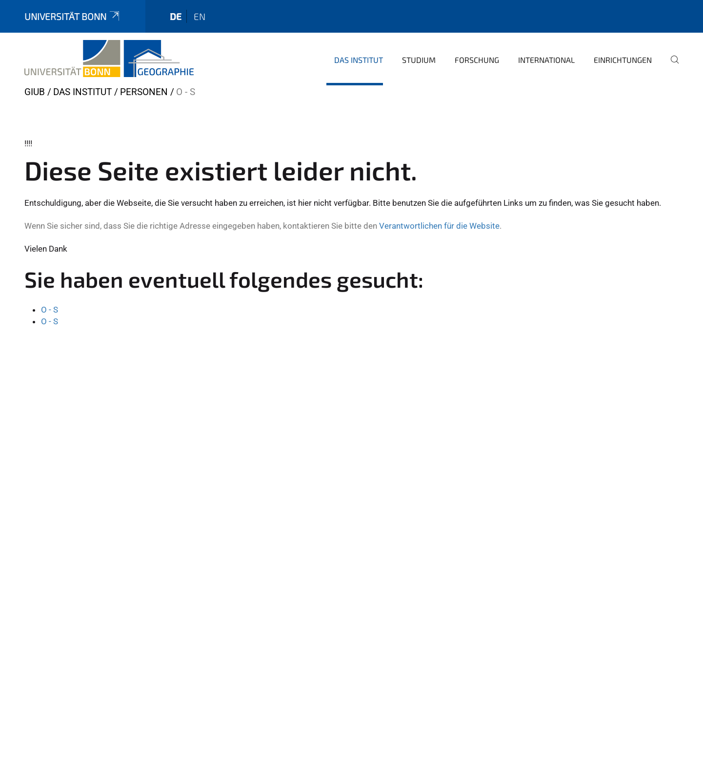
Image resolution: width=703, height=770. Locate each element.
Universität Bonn (72, 16)
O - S (49, 310)
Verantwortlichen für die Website (439, 226)
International (546, 59)
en (199, 16)
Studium (419, 59)
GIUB (34, 92)
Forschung (477, 59)
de (175, 16)
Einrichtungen (623, 59)
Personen (144, 92)
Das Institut (358, 59)
